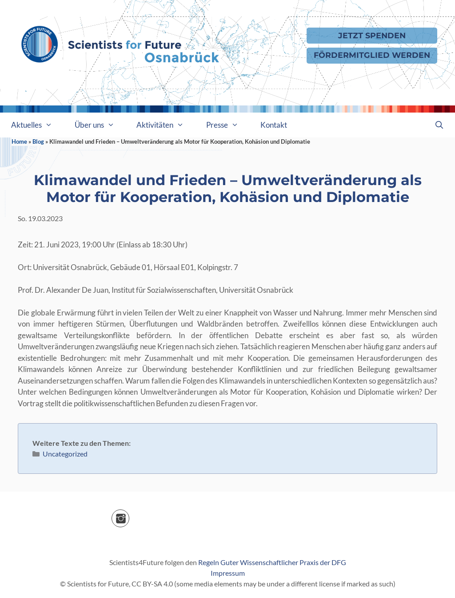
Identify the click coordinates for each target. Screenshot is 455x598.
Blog (38, 141)
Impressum (228, 573)
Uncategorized (65, 453)
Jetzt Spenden (372, 35)
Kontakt (273, 124)
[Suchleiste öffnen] (439, 125)
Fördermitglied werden (372, 55)
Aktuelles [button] (37, 125)
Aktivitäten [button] (165, 125)
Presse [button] (228, 125)
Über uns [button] (100, 125)
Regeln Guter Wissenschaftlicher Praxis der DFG (272, 562)
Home (19, 141)
